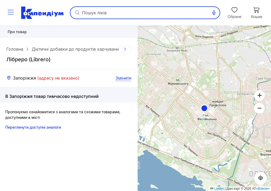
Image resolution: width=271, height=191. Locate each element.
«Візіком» (263, 188)
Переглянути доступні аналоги (33, 129)
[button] (204, 108)
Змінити (123, 80)
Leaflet (217, 188)
